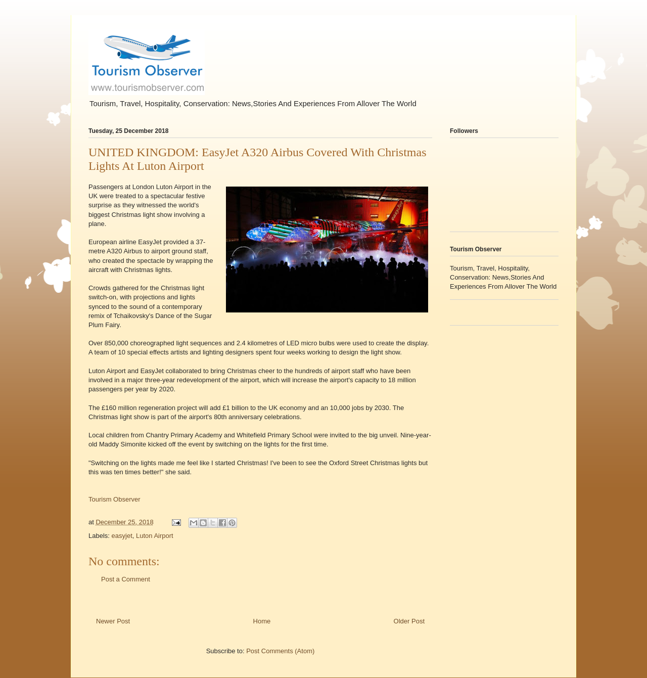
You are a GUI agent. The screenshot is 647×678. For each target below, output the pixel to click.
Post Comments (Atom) (280, 651)
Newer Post (113, 621)
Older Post (409, 621)
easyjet (122, 535)
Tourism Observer (114, 499)
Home (262, 621)
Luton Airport (154, 535)
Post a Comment (125, 579)
